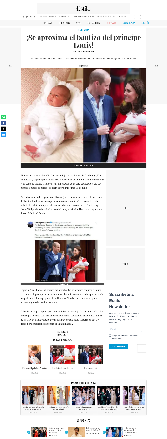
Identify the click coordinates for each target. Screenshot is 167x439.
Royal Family (62, 334)
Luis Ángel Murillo (85, 51)
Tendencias (34, 373)
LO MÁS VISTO (83, 420)
